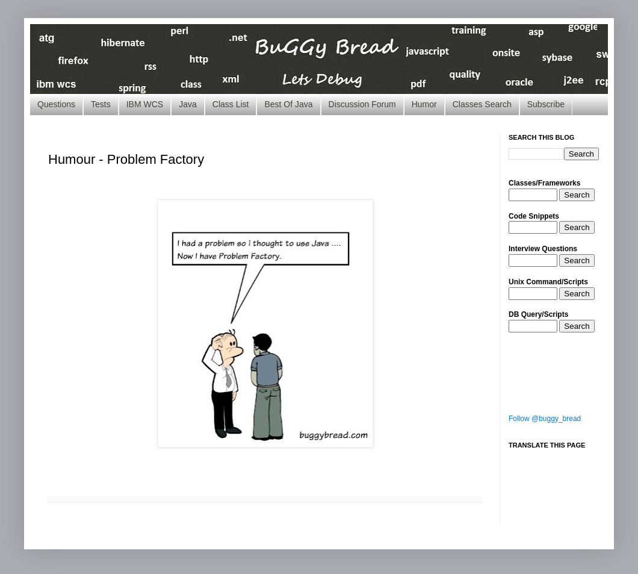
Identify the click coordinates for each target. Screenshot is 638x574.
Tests (101, 104)
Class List (230, 104)
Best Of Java (288, 104)
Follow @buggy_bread (545, 418)
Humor (424, 104)
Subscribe (546, 104)
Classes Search (482, 104)
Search (576, 194)
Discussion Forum (362, 104)
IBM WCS (144, 104)
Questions (56, 104)
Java (188, 104)
